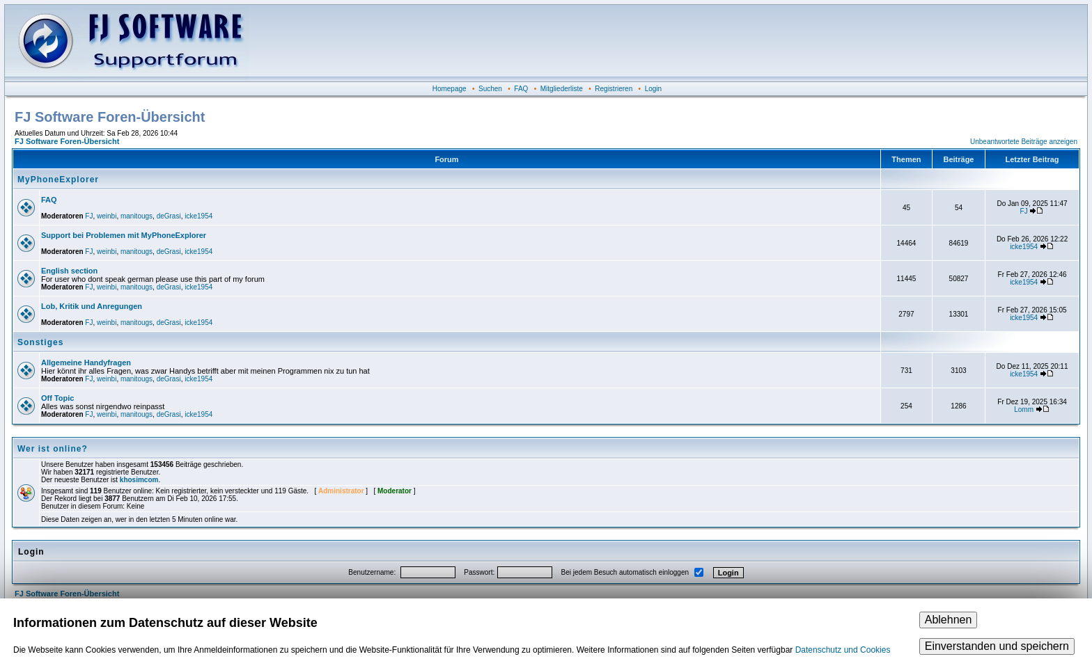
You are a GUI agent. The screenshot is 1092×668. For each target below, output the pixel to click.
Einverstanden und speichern (997, 646)
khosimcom (139, 480)
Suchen (490, 89)
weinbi (106, 216)
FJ (89, 216)
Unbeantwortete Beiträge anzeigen (1023, 141)
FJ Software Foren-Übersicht (67, 141)
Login (653, 89)
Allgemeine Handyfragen (86, 362)
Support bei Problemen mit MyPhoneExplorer (123, 235)
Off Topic (57, 398)
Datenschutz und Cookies (843, 650)
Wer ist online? (52, 449)
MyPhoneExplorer (58, 179)
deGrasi (169, 216)
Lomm (1024, 409)
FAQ (521, 89)
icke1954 (198, 216)
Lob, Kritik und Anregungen (91, 306)
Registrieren (613, 89)
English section (69, 271)
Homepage (449, 89)
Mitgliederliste (561, 89)
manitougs (136, 216)
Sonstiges (40, 342)
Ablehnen (948, 620)
